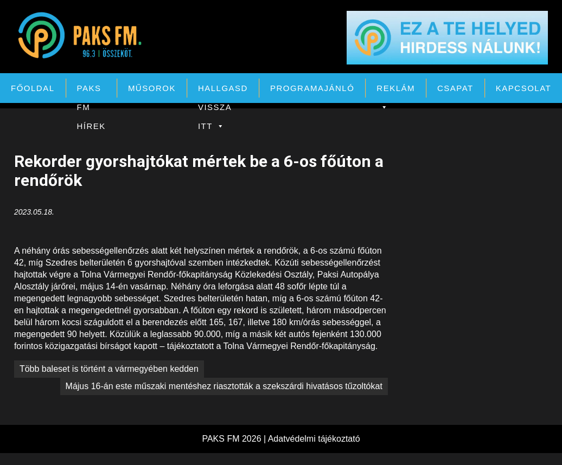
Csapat (455, 88)
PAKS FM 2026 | (234, 438)
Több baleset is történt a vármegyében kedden (109, 368)
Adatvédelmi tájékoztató (314, 438)
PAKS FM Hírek (91, 90)
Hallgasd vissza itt (223, 90)
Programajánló (312, 88)
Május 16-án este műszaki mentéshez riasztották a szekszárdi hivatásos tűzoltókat (224, 386)
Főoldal (33, 88)
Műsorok (152, 88)
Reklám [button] (395, 90)
